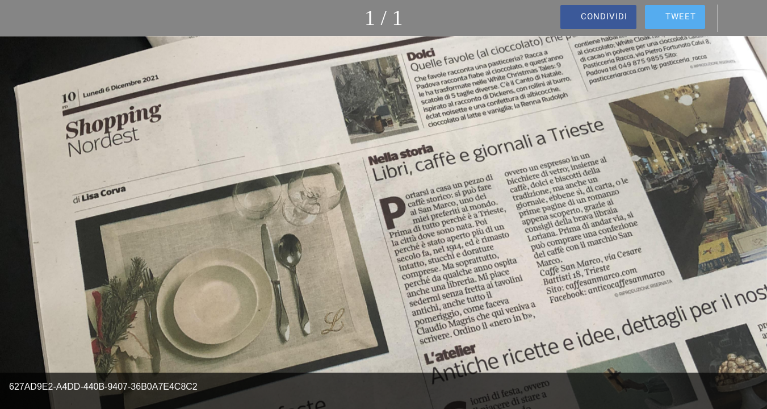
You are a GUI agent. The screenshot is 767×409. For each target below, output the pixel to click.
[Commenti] (737, 18)
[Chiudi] (18, 18)
